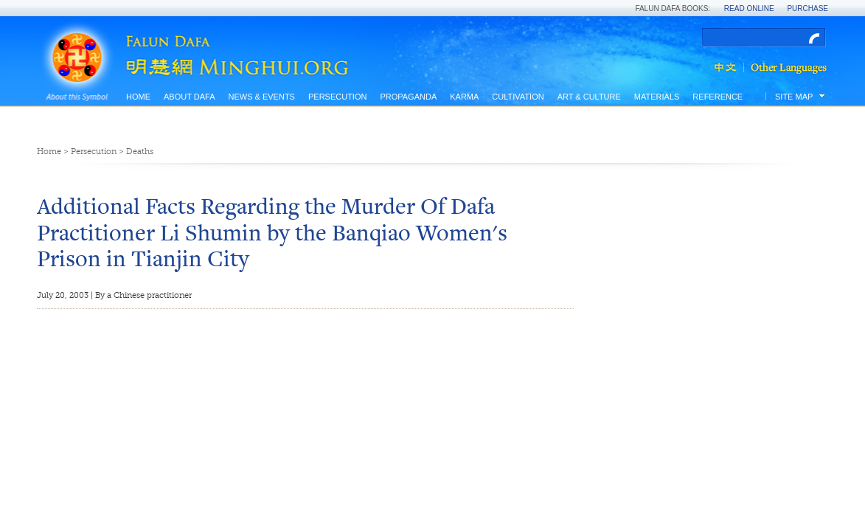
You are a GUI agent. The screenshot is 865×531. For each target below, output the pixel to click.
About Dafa (189, 96)
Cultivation (517, 96)
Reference (717, 96)
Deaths (139, 151)
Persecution (337, 96)
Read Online (749, 8)
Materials (657, 96)
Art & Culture (589, 96)
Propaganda (408, 96)
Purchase (807, 8)
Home (138, 96)
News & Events (261, 96)
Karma (464, 96)
